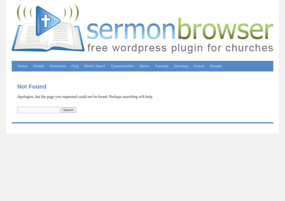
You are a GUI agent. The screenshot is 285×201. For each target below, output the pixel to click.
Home (23, 66)
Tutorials (161, 66)
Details (38, 66)
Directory (181, 66)
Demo (144, 66)
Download (58, 66)
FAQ (74, 66)
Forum (199, 66)
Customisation (122, 66)
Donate (216, 66)
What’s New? (94, 66)
